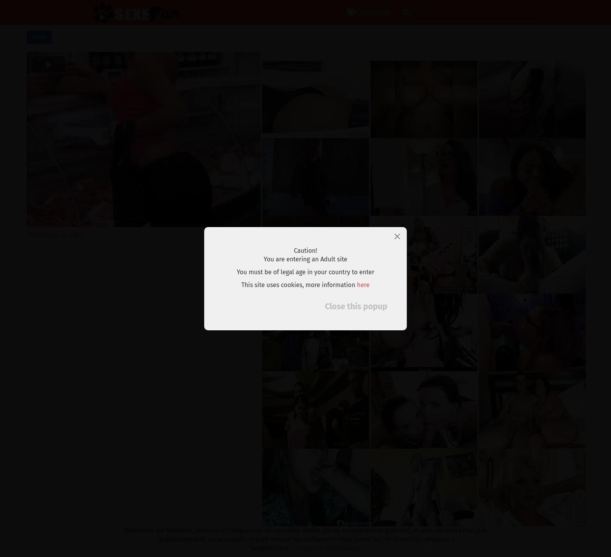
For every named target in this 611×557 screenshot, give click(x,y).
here (363, 285)
